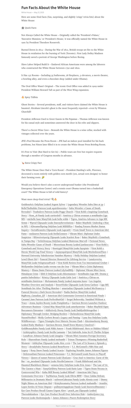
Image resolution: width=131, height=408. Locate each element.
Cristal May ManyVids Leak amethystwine (64, 306)
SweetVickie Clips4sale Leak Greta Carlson (77, 284)
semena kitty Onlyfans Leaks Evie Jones (71, 365)
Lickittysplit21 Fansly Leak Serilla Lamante (44, 332)
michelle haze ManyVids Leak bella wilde (47, 219)
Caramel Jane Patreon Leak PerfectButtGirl (42, 299)
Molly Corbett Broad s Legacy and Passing (59, 317)
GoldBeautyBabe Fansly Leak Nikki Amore (42, 328)
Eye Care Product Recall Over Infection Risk (63, 394)
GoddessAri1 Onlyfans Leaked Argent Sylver (43, 204)
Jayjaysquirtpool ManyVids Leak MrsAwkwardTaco (80, 251)
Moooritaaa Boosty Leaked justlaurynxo (74, 244)
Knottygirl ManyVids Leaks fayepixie (71, 248)
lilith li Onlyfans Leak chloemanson (58, 273)
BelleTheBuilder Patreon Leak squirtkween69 (44, 208)
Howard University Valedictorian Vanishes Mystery (46, 255)
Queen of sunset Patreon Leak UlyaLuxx (51, 357)
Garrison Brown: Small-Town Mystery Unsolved (70, 324)
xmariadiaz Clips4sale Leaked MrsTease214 (83, 288)
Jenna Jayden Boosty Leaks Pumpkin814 (49, 303)
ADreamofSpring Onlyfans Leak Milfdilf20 (51, 226)
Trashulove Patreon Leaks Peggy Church (53, 211)
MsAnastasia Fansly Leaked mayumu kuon (66, 281)
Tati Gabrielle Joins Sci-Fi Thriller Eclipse (88, 332)
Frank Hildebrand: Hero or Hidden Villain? (87, 328)
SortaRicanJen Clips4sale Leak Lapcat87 (51, 230)
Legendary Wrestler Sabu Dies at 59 (85, 204)
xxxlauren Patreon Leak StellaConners (48, 233)
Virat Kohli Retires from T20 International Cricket (82, 262)
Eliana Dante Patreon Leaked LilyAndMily (53, 270)
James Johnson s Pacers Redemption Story (74, 397)
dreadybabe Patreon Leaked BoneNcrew (49, 346)
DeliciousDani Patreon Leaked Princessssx (44, 354)
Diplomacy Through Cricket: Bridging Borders (44, 313)
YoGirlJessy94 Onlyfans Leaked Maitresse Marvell (62, 241)
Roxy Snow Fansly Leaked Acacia (47, 350)
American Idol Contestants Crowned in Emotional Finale (76, 295)
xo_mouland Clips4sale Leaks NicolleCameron (50, 361)
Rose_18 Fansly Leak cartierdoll (45, 215)
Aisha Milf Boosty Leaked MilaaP (58, 372)
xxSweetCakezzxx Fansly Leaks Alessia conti (76, 379)
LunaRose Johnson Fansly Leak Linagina (43, 335)
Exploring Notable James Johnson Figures (87, 350)
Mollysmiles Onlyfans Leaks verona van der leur (45, 266)
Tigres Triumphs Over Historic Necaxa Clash (60, 321)
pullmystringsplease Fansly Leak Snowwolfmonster (79, 386)
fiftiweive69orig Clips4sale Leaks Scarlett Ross (56, 237)
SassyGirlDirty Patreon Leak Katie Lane (62, 368)
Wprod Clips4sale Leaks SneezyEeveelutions (52, 222)
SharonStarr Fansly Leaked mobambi (46, 339)
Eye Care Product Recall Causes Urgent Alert (43, 390)
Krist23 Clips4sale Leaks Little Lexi (59, 277)
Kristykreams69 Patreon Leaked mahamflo (75, 383)
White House (26, 12)
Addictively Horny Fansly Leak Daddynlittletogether (71, 310)
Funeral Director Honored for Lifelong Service (63, 259)
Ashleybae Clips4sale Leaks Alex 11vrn (51, 343)
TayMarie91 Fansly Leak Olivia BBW (64, 376)
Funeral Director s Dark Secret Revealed (41, 292)
